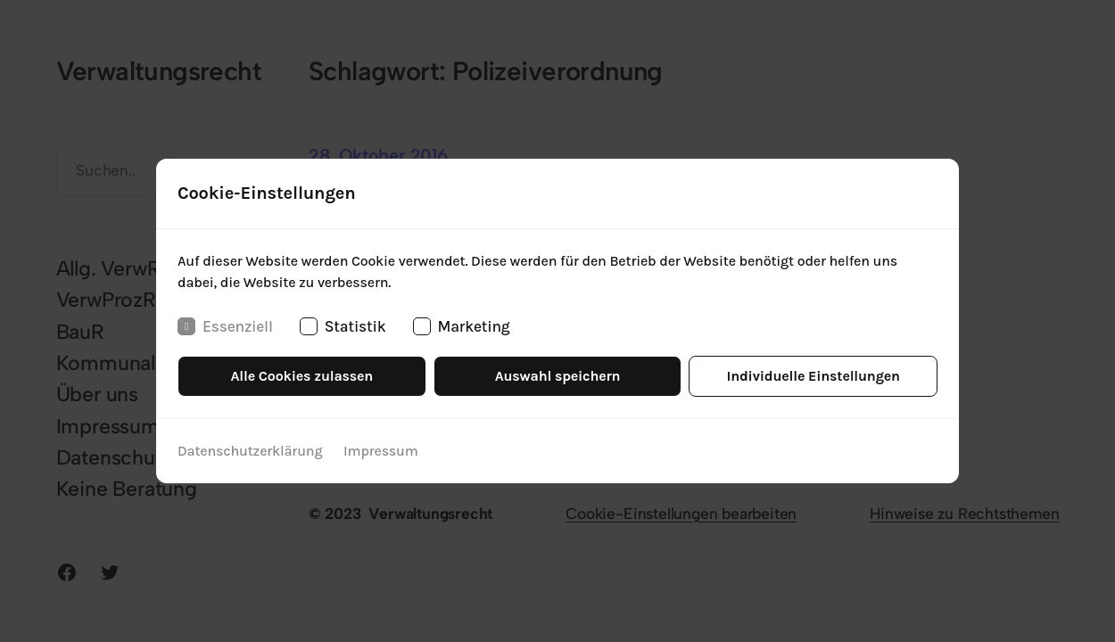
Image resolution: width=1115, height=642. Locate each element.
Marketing (461, 326)
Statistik (343, 326)
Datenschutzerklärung (250, 450)
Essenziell (225, 326)
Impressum (380, 450)
